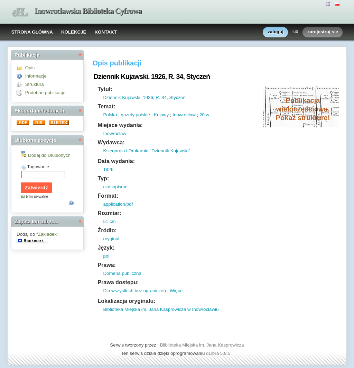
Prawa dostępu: (118, 282)
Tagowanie (38, 166)
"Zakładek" (47, 234)
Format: (107, 196)
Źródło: (107, 230)
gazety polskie (135, 114)
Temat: (106, 106)
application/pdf (118, 204)
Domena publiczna (122, 273)
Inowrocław (184, 114)
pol (106, 256)
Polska (110, 114)
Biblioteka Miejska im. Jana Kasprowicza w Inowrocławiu (160, 309)
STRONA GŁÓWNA (32, 32)
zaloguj (275, 32)
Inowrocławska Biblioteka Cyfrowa (88, 11)
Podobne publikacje (45, 92)
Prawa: (106, 265)
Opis (30, 67)
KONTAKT (105, 32)
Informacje (36, 76)
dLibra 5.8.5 (219, 353)
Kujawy (161, 114)
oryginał (111, 238)
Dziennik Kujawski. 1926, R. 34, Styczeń (144, 97)
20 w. (204, 114)
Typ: (103, 178)
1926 (108, 169)
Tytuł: (104, 89)
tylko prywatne (37, 196)
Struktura (34, 84)
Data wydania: (116, 161)
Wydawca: (110, 142)
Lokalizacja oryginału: (126, 301)
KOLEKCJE (73, 32)
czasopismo (115, 186)
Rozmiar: (109, 213)
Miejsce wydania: (120, 125)
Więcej (177, 290)
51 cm (109, 221)
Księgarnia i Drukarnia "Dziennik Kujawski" (146, 150)
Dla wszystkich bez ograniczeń (134, 290)
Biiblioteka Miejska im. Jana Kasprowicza (202, 345)
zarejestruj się (322, 32)
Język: (105, 248)
